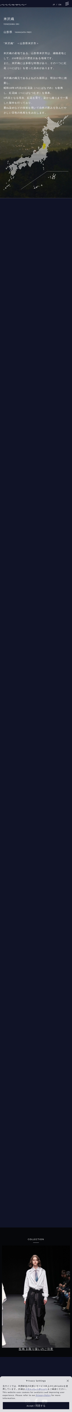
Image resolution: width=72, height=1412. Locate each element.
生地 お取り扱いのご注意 (36, 1349)
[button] (67, 1380)
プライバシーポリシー (36, 1389)
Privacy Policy (43, 1395)
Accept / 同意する (36, 1405)
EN (60, 4)
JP (54, 4)
